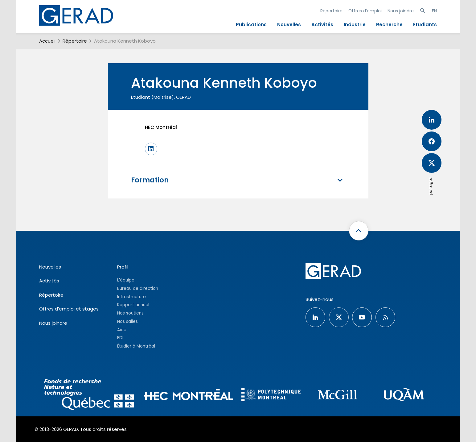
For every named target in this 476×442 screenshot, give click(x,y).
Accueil (47, 41)
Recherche (389, 24)
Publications (251, 24)
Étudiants (425, 24)
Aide (121, 330)
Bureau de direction (137, 288)
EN (434, 11)
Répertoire (331, 11)
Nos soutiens (130, 313)
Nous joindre (401, 11)
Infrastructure (131, 297)
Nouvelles (289, 24)
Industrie (355, 24)
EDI (120, 338)
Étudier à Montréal (136, 346)
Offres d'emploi (365, 11)
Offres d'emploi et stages (69, 309)
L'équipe (125, 280)
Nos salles (127, 321)
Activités (322, 24)
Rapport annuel (133, 305)
